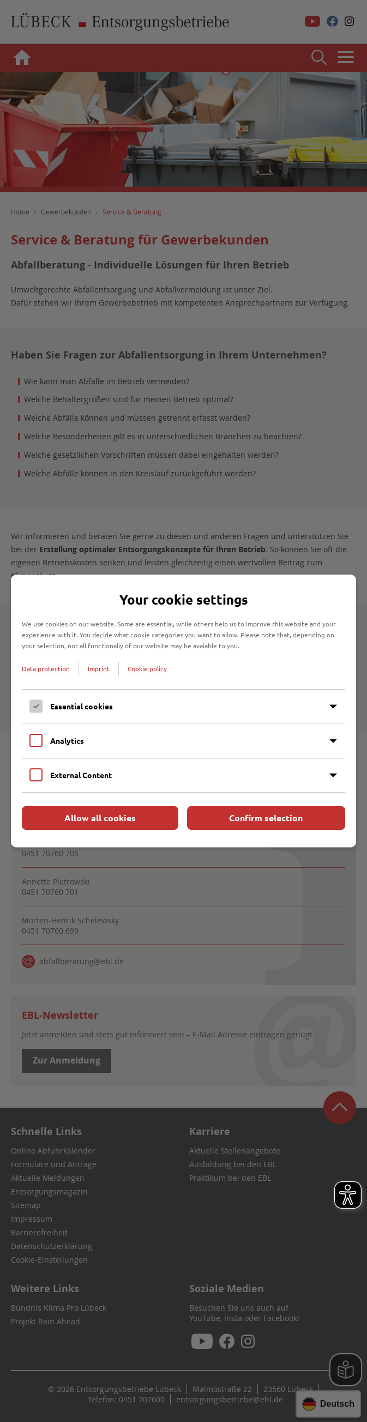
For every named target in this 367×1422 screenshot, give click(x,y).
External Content (81, 775)
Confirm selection (266, 817)
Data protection (46, 668)
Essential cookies (81, 706)
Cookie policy (147, 668)
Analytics (67, 740)
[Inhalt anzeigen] (333, 706)
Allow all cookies (100, 817)
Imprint (99, 668)
